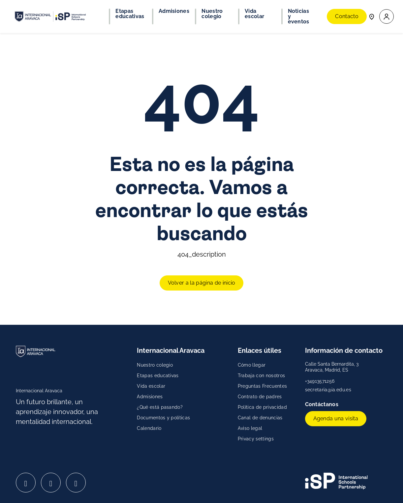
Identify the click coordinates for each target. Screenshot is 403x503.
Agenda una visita (335, 418)
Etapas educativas (157, 375)
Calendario (149, 428)
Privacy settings (256, 438)
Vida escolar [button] (254, 14)
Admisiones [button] (174, 11)
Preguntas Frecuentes (262, 386)
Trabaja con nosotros (261, 375)
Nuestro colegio (155, 365)
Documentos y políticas (163, 417)
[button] (386, 17)
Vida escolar (151, 386)
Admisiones (150, 396)
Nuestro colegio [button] (212, 14)
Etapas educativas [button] (129, 14)
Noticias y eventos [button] (298, 16)
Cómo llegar (252, 365)
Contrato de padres (260, 396)
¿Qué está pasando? (160, 407)
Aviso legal (250, 428)
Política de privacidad (262, 407)
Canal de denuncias (260, 417)
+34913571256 (320, 381)
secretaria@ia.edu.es (328, 389)
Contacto (346, 16)
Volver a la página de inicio (201, 283)
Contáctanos (322, 404)
